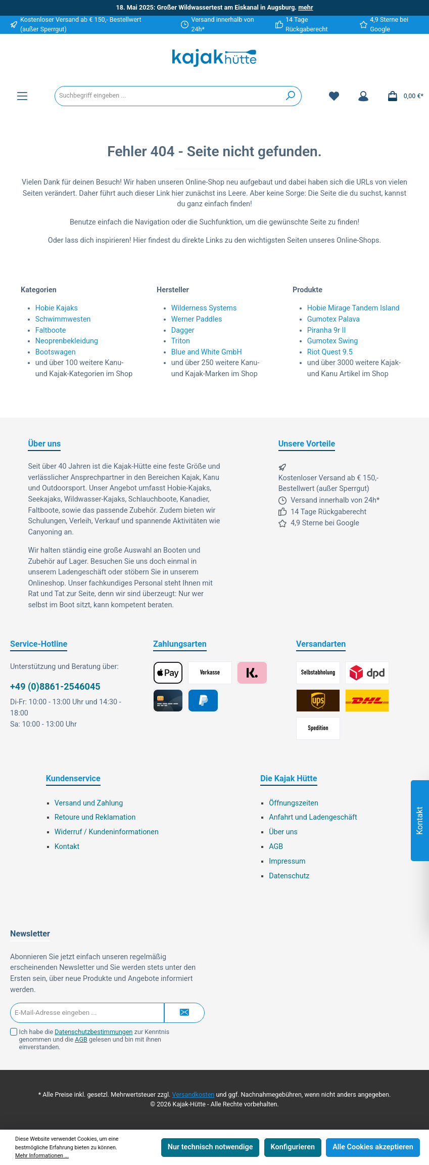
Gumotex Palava (333, 319)
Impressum (287, 861)
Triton (180, 341)
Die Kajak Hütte (288, 778)
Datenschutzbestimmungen (93, 1032)
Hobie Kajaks (56, 308)
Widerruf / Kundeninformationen (107, 832)
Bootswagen (55, 352)
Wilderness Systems (204, 308)
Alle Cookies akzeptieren (372, 1147)
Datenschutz (289, 876)
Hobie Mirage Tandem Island (353, 308)
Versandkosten (193, 1094)
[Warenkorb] (402, 96)
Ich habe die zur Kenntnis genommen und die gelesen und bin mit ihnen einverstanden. (94, 1039)
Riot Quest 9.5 (330, 352)
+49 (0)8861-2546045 (55, 686)
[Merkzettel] (334, 96)
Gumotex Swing (332, 341)
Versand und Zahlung (89, 803)
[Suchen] (290, 96)
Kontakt (67, 846)
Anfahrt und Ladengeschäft (313, 817)
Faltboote (50, 330)
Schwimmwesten (63, 319)
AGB (276, 846)
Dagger (183, 330)
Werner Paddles (196, 319)
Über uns (283, 832)
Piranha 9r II (326, 330)
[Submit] (184, 1013)
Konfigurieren (293, 1147)
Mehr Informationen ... (42, 1155)
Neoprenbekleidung (66, 341)
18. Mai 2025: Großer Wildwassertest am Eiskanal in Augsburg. (214, 7)
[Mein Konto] (363, 96)
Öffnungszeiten (293, 803)
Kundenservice (73, 778)
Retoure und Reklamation (95, 817)
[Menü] (22, 96)
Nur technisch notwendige (210, 1147)
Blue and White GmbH (206, 352)
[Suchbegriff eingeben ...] (167, 96)
